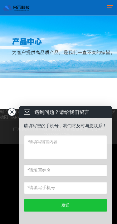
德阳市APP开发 (14, 117)
